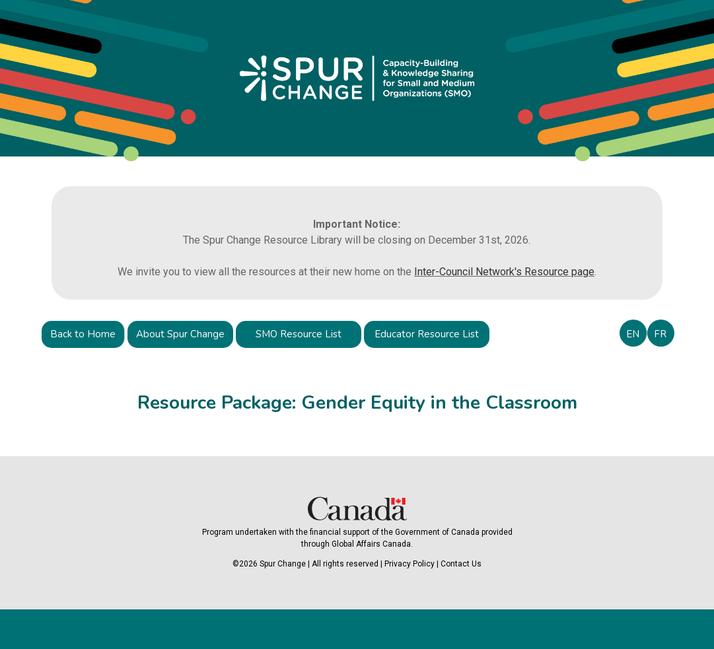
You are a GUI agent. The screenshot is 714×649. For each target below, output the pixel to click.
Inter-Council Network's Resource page (504, 271)
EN (632, 334)
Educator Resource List (427, 334)
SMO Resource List (298, 334)
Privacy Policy (409, 563)
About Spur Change (180, 334)
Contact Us (461, 563)
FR (660, 334)
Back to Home (83, 334)
